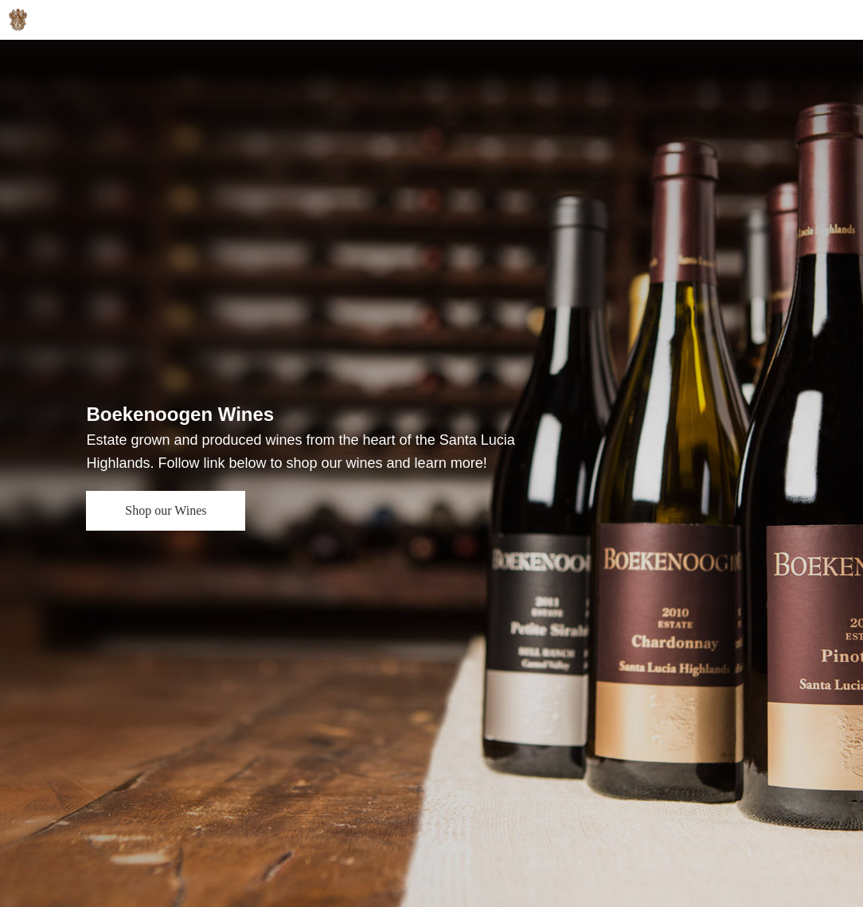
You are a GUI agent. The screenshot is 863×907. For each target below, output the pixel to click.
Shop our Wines (165, 510)
